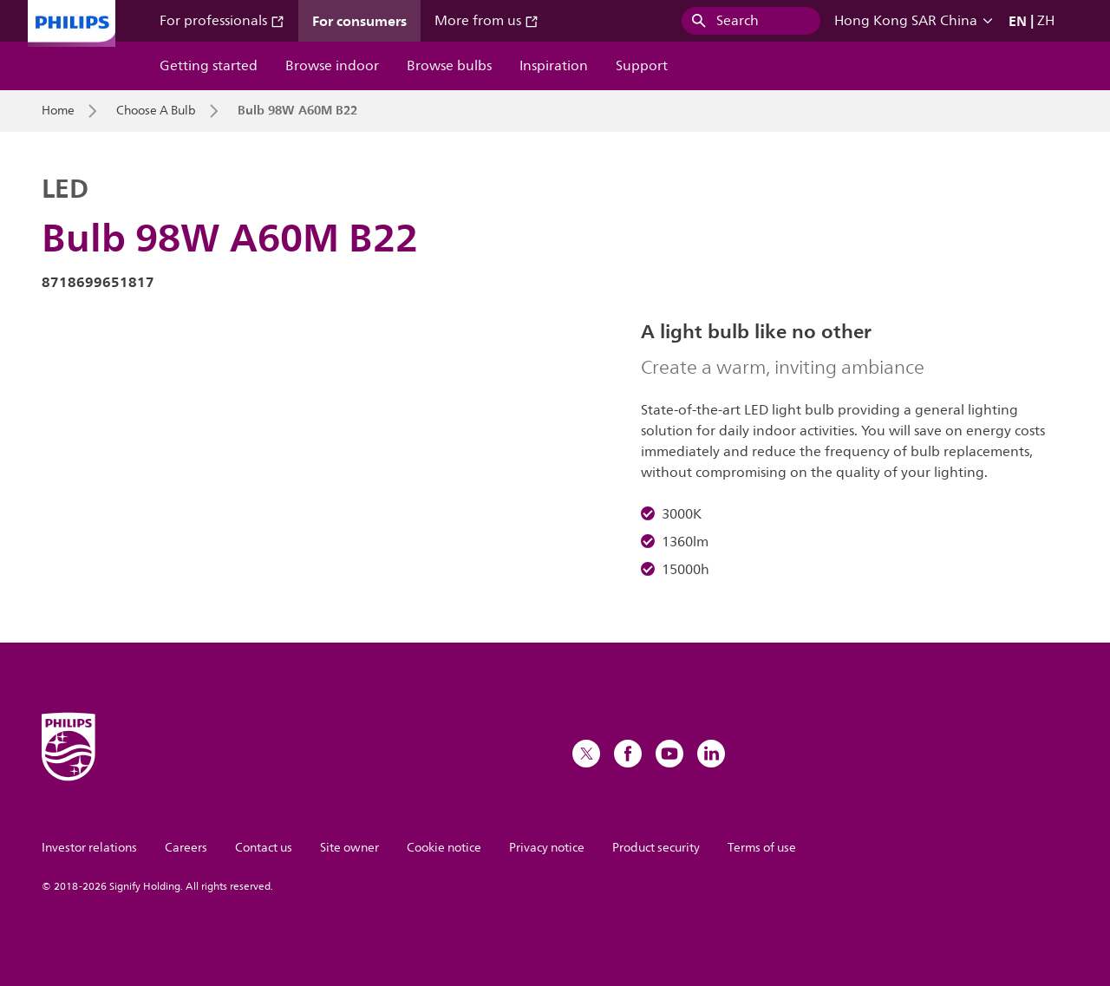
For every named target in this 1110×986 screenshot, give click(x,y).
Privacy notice (546, 848)
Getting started (209, 66)
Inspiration (553, 66)
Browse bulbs (449, 66)
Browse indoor (332, 66)
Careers (186, 848)
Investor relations (89, 848)
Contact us (263, 848)
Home (58, 111)
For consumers (359, 20)
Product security (656, 848)
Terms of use (762, 848)
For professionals (222, 20)
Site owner (349, 848)
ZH (1045, 20)
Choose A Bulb (156, 111)
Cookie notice (444, 848)
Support (642, 66)
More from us (486, 20)
